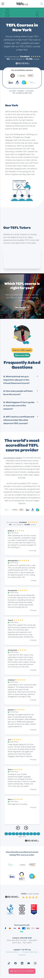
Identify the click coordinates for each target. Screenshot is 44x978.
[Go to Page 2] (10, 833)
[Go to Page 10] (38, 833)
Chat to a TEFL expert (22, 350)
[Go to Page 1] (6, 833)
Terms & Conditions (12, 952)
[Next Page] (26, 829)
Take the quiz (22, 307)
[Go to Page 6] (24, 833)
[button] (3, 4)
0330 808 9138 (26, 938)
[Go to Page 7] (27, 833)
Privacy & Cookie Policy (29, 952)
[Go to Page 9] (34, 833)
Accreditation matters (13, 458)
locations (29, 91)
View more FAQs (22, 355)
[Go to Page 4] (17, 833)
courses (20, 91)
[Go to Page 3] (13, 833)
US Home (12, 91)
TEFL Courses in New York (22, 93)
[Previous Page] (18, 829)
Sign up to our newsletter (22, 971)
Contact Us (22, 955)
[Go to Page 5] (20, 833)
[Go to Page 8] (31, 833)
